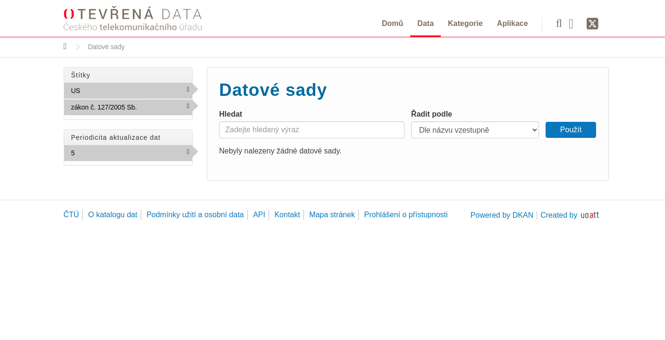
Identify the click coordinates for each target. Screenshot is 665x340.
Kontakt (287, 215)
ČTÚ (71, 215)
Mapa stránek (332, 215)
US (100, 90)
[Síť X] (592, 24)
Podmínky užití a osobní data (195, 215)
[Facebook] (574, 23)
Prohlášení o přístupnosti (406, 215)
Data (425, 23)
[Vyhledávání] (559, 23)
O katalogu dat (112, 215)
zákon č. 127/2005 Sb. (132, 109)
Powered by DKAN (502, 215)
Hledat (230, 114)
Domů (392, 23)
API (259, 215)
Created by (558, 215)
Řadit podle (431, 114)
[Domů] (65, 46)
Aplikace (512, 23)
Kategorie (465, 23)
